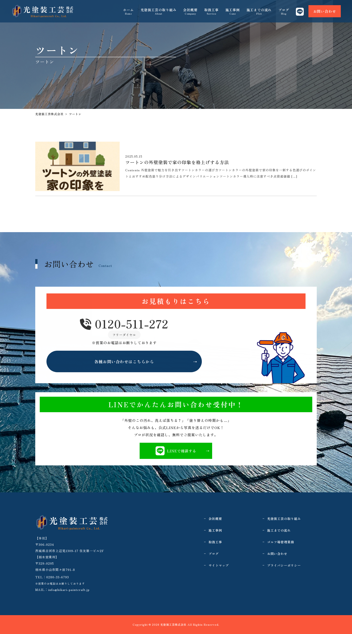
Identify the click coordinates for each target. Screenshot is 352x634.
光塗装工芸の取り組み (158, 11)
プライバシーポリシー (284, 565)
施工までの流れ (259, 11)
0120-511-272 (124, 324)
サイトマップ (219, 565)
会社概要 (190, 11)
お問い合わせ (324, 11)
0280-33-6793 (57, 577)
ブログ (283, 11)
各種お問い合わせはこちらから (124, 361)
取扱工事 (211, 11)
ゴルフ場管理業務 (280, 542)
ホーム (128, 11)
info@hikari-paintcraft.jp (69, 589)
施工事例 (232, 11)
